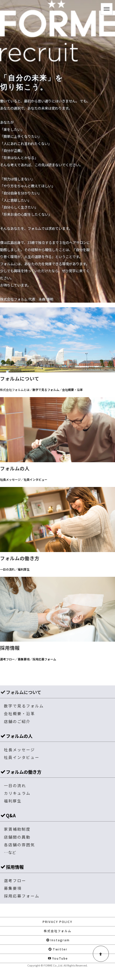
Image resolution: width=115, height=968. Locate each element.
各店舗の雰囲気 (19, 844)
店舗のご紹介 (17, 721)
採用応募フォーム (21, 895)
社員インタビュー (21, 757)
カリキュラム (17, 793)
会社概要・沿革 (19, 713)
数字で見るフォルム (24, 705)
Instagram (58, 940)
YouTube (58, 958)
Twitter (58, 949)
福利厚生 (13, 800)
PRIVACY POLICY (57, 922)
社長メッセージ (19, 749)
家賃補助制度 (17, 829)
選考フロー (15, 880)
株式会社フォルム (57, 931)
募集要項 (13, 888)
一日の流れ (15, 785)
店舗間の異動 (17, 837)
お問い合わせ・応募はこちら (57, 910)
